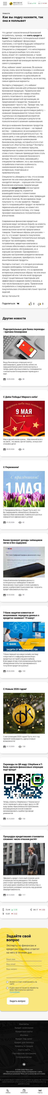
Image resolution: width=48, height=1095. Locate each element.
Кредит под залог (24, 1039)
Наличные (24, 1092)
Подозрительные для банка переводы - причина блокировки (24, 330)
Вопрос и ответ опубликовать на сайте (21, 983)
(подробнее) (15, 992)
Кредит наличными (24, 1028)
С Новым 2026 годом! (15, 689)
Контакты (24, 1024)
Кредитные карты (24, 1031)
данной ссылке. (24, 1084)
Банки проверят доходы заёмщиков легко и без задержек (22, 541)
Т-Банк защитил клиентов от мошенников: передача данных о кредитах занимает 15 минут (21, 615)
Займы (8, 1092)
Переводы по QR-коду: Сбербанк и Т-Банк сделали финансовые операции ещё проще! (23, 767)
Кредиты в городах (24, 1046)
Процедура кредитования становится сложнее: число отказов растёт (23, 837)
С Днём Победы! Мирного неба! (20, 397)
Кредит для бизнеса (24, 1042)
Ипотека (24, 1035)
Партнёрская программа (24, 1053)
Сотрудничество (24, 1057)
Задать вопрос (17, 1001)
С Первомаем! (11, 467)
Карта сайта (24, 1050)
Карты (40, 1092)
